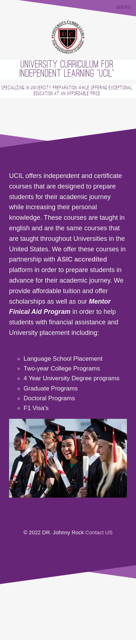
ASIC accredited (82, 259)
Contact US (98, 532)
